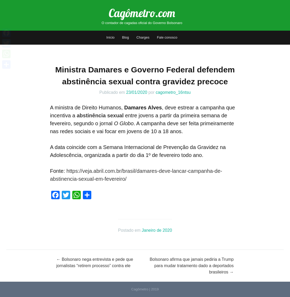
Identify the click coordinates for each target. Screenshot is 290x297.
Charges (142, 37)
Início (110, 37)
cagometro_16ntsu (173, 92)
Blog (125, 37)
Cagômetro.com (142, 13)
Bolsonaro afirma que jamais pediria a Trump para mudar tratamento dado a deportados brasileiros (192, 265)
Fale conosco (167, 37)
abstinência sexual (100, 115)
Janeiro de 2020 (157, 230)
